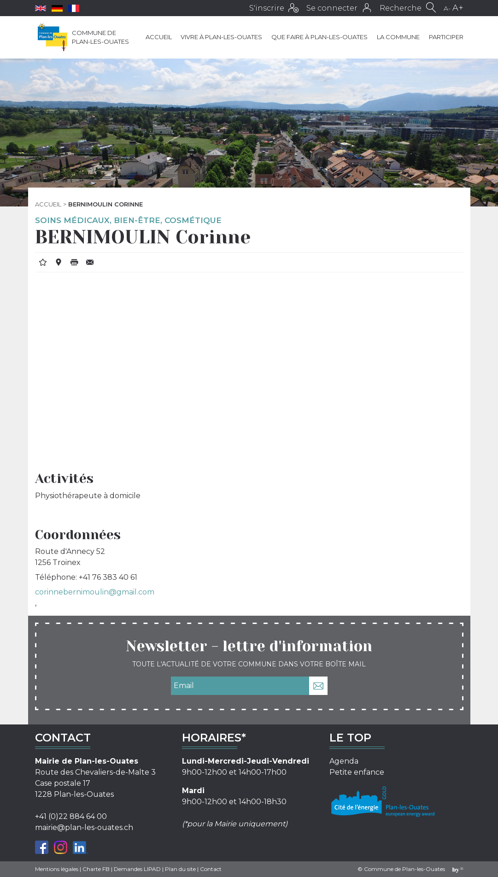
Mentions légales (56, 868)
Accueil (159, 37)
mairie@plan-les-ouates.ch (84, 827)
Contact (211, 868)
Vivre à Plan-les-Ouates (221, 37)
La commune (398, 37)
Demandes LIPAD (137, 868)
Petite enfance (356, 772)
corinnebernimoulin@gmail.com (94, 592)
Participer (446, 37)
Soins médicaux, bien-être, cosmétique (128, 220)
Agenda (343, 761)
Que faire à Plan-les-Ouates (319, 37)
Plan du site (180, 868)
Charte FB (96, 868)
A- (447, 8)
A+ (457, 8)
